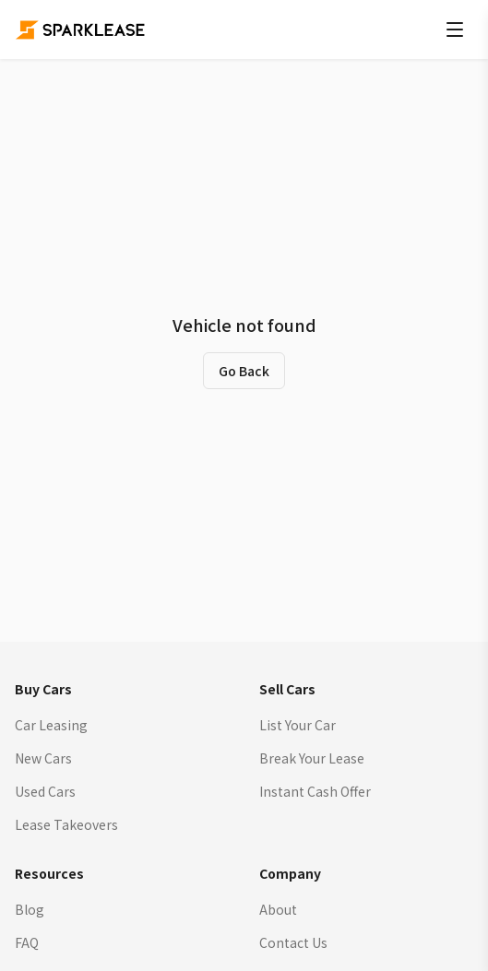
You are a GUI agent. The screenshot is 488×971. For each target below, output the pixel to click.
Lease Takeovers (66, 824)
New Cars (43, 758)
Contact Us (293, 942)
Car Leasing (51, 725)
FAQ (27, 942)
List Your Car (297, 725)
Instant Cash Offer (315, 791)
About (278, 909)
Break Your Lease (311, 758)
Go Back (244, 370)
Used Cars (45, 791)
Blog (29, 909)
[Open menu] (454, 29)
